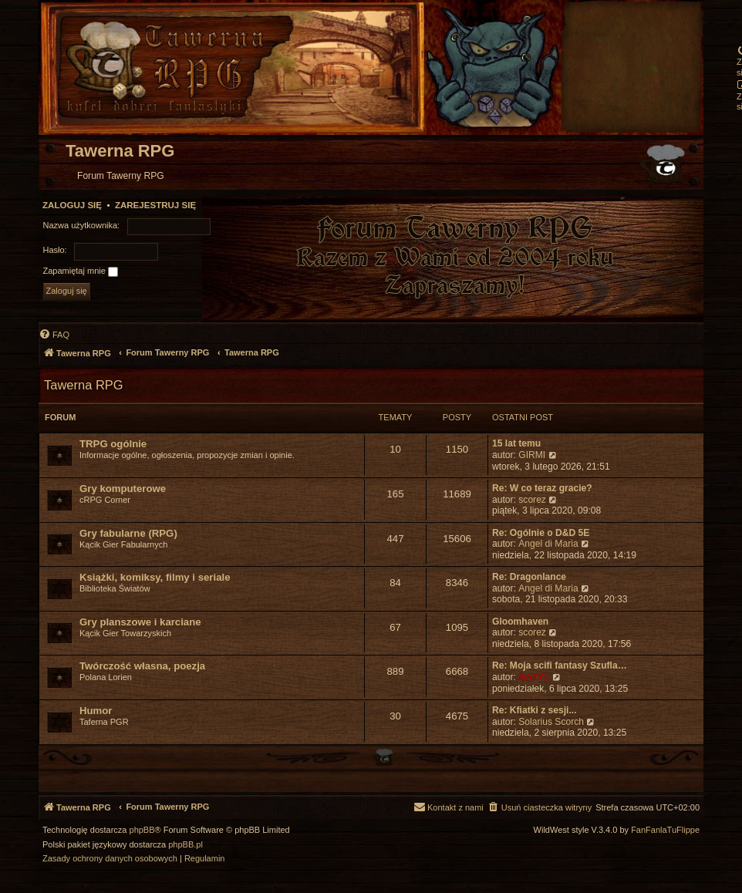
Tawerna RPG (83, 385)
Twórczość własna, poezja (142, 666)
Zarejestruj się (155, 205)
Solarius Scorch (551, 721)
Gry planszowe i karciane (140, 622)
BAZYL (533, 677)
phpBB (142, 830)
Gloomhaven (520, 621)
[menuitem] (54, 334)
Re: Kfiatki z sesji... (534, 710)
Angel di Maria (548, 543)
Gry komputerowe (122, 488)
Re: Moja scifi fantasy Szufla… (559, 665)
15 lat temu (516, 443)
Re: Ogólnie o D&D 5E (540, 532)
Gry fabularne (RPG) (128, 533)
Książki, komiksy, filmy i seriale (154, 577)
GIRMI (531, 455)
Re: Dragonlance (529, 576)
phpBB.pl (185, 844)
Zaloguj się (72, 205)
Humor (96, 710)
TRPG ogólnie (113, 444)
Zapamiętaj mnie (80, 271)
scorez (532, 499)
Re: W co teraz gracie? (542, 488)
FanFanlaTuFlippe (665, 830)
